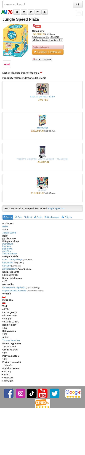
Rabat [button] (56, 40)
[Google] (73, 393)
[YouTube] (43, 393)
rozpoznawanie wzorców (14, 290)
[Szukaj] (78, 4)
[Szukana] (37, 4)
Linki (28, 217)
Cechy (7, 217)
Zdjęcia (67, 217)
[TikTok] (32, 393)
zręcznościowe (9, 253)
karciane (6, 246)
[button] (16, 12)
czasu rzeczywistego (12, 259)
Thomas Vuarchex (11, 340)
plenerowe (7, 248)
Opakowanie (52, 217)
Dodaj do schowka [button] (42, 59)
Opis (18, 217)
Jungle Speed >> (56, 208)
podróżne (6, 251)
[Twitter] (55, 393)
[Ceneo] (42, 404)
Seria (38, 217)
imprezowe (7, 244)
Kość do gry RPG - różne (42, 96)
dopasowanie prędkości (13, 287)
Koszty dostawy (41, 40)
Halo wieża (42, 127)
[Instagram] (21, 393)
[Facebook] (9, 393)
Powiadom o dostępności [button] (47, 52)
